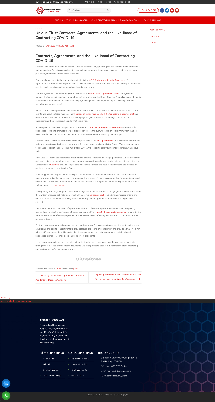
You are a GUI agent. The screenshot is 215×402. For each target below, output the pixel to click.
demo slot (155, 36)
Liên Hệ (145, 20)
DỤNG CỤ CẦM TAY (129, 20)
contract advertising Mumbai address (104, 127)
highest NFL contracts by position (111, 211)
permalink (77, 268)
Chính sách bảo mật (52, 375)
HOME (56, 20)
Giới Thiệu (67, 20)
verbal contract (97, 194)
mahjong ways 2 (158, 29)
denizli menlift (25, 301)
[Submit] (108, 10)
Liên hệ (46, 364)
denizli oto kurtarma (9, 301)
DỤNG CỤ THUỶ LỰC (85, 20)
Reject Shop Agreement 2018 (104, 93)
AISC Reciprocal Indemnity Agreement (107, 80)
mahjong (157, 20)
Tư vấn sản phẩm (79, 364)
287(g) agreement (105, 140)
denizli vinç (5, 297)
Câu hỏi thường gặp (52, 370)
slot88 (153, 42)
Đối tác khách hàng (80, 358)
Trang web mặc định (67, 46)
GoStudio (54, 164)
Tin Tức (39, 29)
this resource (60, 185)
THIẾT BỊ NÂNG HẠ (107, 20)
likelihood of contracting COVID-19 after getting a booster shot (103, 113)
